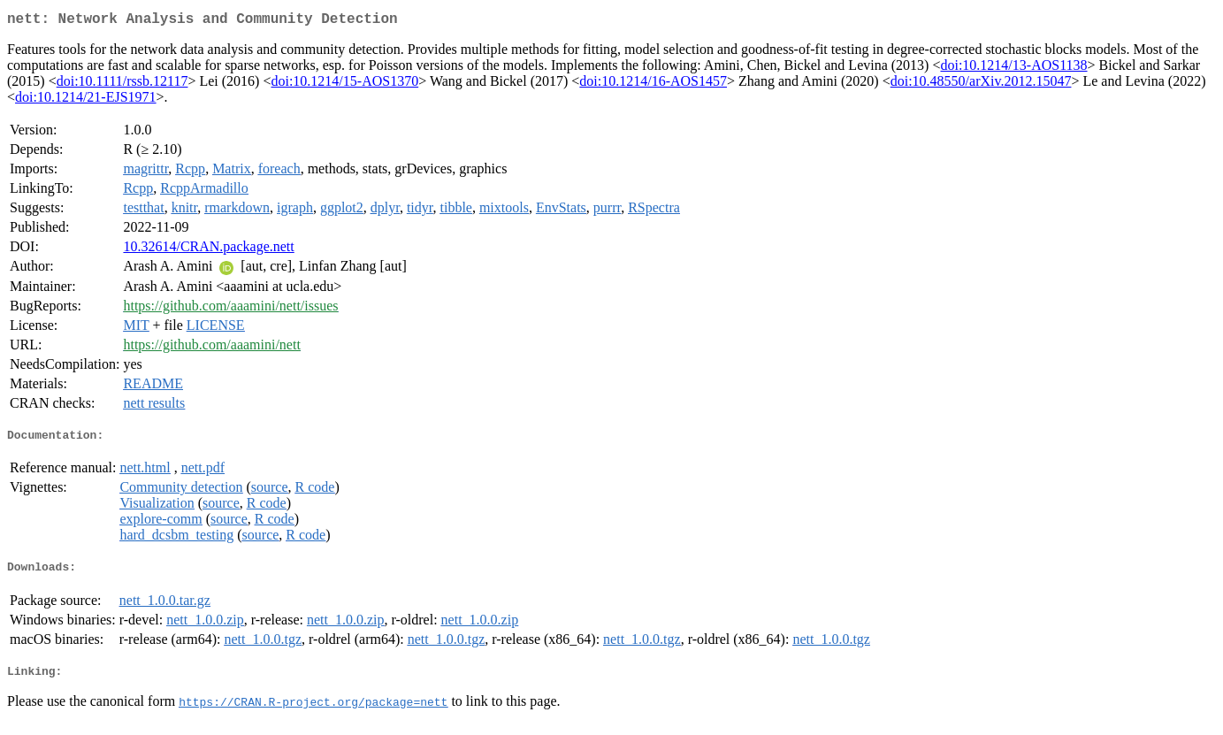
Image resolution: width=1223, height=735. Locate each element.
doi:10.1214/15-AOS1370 (344, 84)
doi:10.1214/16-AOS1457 (653, 84)
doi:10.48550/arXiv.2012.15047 (981, 84)
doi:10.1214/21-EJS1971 (86, 100)
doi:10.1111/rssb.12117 (122, 84)
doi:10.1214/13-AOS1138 (1013, 68)
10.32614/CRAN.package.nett (208, 249)
